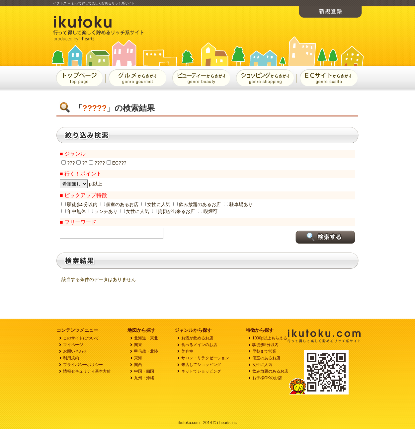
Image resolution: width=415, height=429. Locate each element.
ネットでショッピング (201, 371)
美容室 (187, 351)
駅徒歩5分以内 (265, 344)
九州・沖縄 (144, 378)
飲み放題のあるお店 (270, 371)
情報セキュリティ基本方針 (87, 371)
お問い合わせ (75, 351)
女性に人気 (262, 364)
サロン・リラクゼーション (205, 358)
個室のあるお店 (266, 358)
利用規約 (71, 358)
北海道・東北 (146, 338)
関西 (138, 364)
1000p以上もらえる (269, 338)
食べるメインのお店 (199, 344)
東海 (138, 358)
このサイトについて (81, 338)
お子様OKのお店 (267, 378)
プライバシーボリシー (83, 364)
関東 (138, 344)
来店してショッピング (201, 364)
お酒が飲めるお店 (197, 338)
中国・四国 (144, 371)
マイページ (73, 344)
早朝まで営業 (264, 351)
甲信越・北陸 (146, 351)
